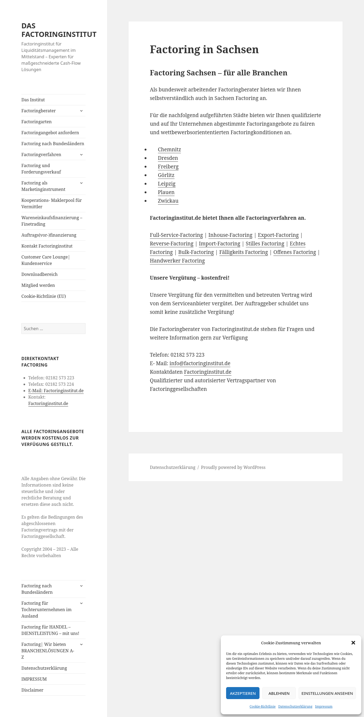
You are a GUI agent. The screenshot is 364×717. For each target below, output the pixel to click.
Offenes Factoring (294, 252)
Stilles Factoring (265, 243)
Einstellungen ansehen (327, 693)
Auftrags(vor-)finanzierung (48, 235)
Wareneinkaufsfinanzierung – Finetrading (51, 221)
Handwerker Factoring (177, 260)
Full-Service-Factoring (176, 235)
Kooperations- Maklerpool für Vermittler (51, 203)
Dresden (168, 158)
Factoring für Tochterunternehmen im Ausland (46, 609)
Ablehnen (279, 693)
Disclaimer (32, 690)
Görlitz (166, 175)
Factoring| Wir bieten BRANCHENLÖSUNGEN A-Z (47, 650)
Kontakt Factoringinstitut (46, 246)
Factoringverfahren (41, 154)
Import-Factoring (219, 243)
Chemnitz (169, 149)
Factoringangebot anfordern (50, 133)
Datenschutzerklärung (295, 706)
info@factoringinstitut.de (199, 363)
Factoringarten (36, 122)
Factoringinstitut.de (48, 403)
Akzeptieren (243, 693)
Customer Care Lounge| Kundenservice (45, 260)
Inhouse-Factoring (230, 235)
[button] (353, 642)
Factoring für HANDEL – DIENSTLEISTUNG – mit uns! (50, 630)
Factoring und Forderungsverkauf (41, 169)
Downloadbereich (39, 274)
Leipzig (167, 183)
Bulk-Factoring (196, 252)
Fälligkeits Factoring (243, 252)
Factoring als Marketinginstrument (43, 186)
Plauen (166, 192)
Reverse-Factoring (171, 243)
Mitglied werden (38, 285)
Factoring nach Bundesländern (52, 144)
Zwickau (168, 200)
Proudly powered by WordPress (233, 467)
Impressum (323, 706)
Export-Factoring (278, 235)
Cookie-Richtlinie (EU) (43, 296)
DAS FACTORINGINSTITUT (58, 30)
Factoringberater (38, 111)
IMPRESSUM (34, 679)
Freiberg (168, 166)
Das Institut (33, 100)
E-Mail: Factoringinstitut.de (56, 391)
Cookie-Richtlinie (263, 706)
